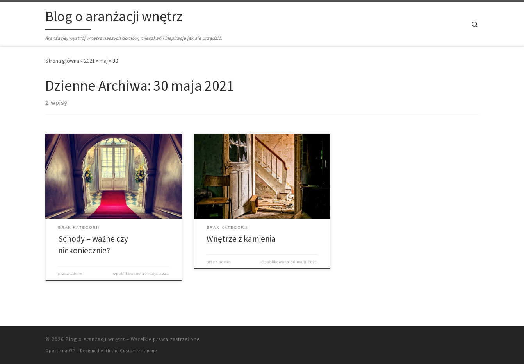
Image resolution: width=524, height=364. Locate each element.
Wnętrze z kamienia (241, 238)
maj (104, 60)
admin (77, 274)
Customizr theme (138, 350)
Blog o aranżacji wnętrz (95, 339)
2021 (89, 60)
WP (72, 350)
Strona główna (62, 60)
